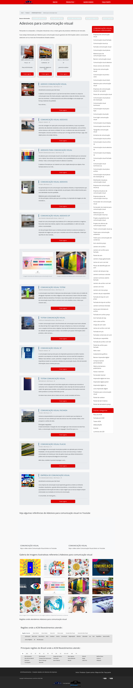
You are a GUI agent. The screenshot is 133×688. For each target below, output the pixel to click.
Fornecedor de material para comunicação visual (102, 208)
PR (39, 653)
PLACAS (95, 428)
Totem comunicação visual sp (102, 229)
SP (35, 653)
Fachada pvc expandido (100, 338)
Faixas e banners (98, 372)
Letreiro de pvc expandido (101, 293)
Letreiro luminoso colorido (92, 18)
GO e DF (66, 653)
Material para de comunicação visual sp (100, 214)
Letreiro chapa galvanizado (101, 259)
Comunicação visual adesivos (102, 62)
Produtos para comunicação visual (102, 393)
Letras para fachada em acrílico (100, 310)
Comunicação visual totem (101, 80)
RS (48, 653)
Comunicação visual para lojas (101, 110)
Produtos (70, 2)
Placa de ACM (97, 415)
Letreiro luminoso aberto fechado (101, 279)
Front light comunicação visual (101, 118)
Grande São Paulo (70, 633)
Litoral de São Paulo (83, 633)
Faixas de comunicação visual (102, 94)
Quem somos (88, 2)
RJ (22, 653)
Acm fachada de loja (99, 318)
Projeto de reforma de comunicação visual (100, 224)
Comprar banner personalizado (98, 362)
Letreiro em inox (98, 287)
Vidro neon (96, 351)
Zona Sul (52, 633)
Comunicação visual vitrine (101, 126)
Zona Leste (60, 633)
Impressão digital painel (100, 382)
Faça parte (106, 2)
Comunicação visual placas (101, 50)
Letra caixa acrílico (99, 321)
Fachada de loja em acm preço (101, 298)
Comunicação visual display (102, 123)
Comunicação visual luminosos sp (99, 165)
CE (60, 653)
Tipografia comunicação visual (100, 131)
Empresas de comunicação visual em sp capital (101, 90)
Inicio (55, 2)
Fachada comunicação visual (102, 47)
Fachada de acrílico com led (102, 342)
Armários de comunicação (101, 135)
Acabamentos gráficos (100, 354)
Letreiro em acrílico (99, 247)
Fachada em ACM (98, 418)
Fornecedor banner (99, 375)
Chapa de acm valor (99, 325)
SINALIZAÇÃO (97, 425)
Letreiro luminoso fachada (101, 306)
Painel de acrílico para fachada (39, 18)
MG (27, 653)
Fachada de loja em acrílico (101, 302)
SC (43, 653)
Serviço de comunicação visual (101, 70)
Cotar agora (27, 74)
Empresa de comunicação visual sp (101, 186)
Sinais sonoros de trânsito (101, 66)
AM (72, 653)
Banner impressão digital (101, 357)
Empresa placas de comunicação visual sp (100, 197)
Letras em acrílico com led (101, 328)
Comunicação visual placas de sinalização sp (101, 176)
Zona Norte (36, 633)
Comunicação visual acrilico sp (102, 143)
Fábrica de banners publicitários (99, 367)
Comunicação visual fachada (102, 40)
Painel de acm (97, 255)
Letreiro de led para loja (100, 271)
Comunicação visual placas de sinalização (101, 99)
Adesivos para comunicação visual (102, 84)
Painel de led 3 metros (100, 401)
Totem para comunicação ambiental (101, 233)
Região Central (26, 633)
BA (56, 653)
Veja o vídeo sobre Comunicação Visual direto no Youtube (38, 548)
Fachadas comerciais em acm (74, 18)
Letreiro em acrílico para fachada (101, 251)
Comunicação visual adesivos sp (102, 148)
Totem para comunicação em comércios (102, 239)
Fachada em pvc (98, 331)
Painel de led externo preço (102, 404)
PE (52, 653)
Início (77, 672)
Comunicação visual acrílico (102, 138)
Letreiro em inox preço (100, 290)
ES (31, 653)
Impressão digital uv (99, 385)
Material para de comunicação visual (99, 55)
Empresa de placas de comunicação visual (100, 192)
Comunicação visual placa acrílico (101, 170)
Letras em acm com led (100, 262)
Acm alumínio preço (99, 243)
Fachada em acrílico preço (101, 314)
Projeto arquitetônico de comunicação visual (101, 219)
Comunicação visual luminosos (99, 104)
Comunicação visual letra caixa (101, 76)
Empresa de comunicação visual (101, 36)
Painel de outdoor (99, 397)
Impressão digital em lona (101, 378)
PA (76, 653)
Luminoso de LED (98, 432)
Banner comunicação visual (102, 59)
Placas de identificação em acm (101, 267)
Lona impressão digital (100, 389)
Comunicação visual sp (108, 18)
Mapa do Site (99, 672)
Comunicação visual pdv (101, 114)
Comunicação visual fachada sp (102, 159)
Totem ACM (97, 421)
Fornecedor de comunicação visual (102, 203)
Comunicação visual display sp (102, 154)
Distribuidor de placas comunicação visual (100, 181)
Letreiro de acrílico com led (57, 18)
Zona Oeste (44, 633)
